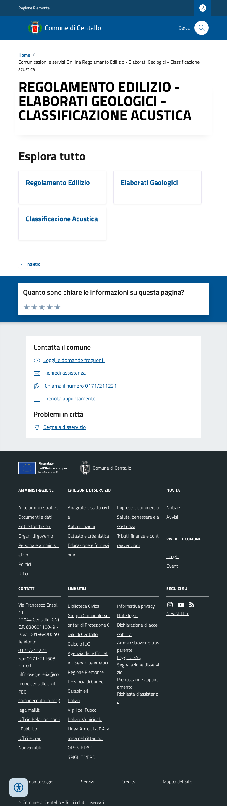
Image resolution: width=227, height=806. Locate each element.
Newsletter (177, 613)
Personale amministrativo (38, 550)
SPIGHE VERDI (82, 757)
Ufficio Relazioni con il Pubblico (39, 724)
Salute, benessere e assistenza (138, 521)
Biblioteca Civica (83, 606)
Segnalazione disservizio (138, 668)
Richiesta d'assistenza (137, 697)
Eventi (172, 565)
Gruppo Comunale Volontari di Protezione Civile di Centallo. (89, 625)
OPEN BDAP (80, 747)
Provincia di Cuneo (85, 681)
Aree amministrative (38, 507)
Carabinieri (78, 690)
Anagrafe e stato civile (88, 512)
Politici (24, 564)
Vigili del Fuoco (82, 709)
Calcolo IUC (79, 643)
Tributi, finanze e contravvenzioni (138, 540)
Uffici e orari (29, 738)
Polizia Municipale (85, 719)
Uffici (23, 573)
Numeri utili (29, 747)
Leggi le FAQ (129, 657)
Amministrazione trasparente (138, 646)
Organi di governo (35, 535)
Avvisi (172, 516)
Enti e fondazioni (34, 526)
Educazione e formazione (88, 550)
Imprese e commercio (138, 507)
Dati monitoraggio (35, 781)
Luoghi (172, 556)
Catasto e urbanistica (88, 535)
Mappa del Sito (177, 781)
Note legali (127, 615)
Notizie (173, 507)
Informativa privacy (136, 606)
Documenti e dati (35, 516)
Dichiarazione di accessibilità (137, 629)
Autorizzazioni (81, 526)
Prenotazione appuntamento (137, 683)
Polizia (74, 700)
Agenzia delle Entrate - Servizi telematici (88, 658)
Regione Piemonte (34, 8)
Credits (128, 781)
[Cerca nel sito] (199, 28)
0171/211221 (32, 650)
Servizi (87, 781)
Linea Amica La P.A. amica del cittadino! (88, 733)
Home (24, 54)
